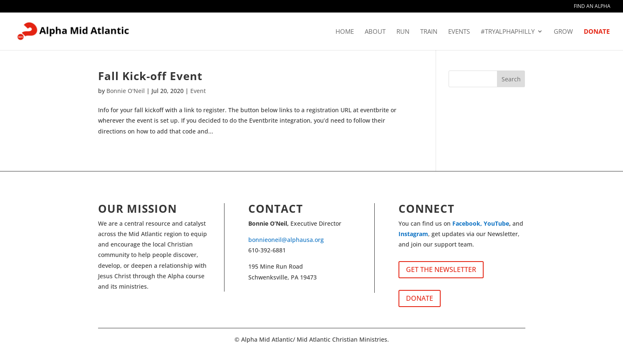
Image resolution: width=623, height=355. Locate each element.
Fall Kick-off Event (150, 75)
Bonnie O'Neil (125, 91)
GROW (563, 31)
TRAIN (428, 31)
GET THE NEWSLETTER (441, 269)
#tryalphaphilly (508, 31)
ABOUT (375, 31)
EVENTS (459, 31)
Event (198, 91)
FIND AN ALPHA (592, 7)
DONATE (597, 31)
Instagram (413, 234)
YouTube (496, 223)
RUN (402, 31)
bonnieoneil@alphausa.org (286, 240)
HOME (344, 31)
